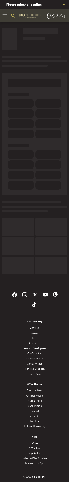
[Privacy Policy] (34, 374)
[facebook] (14, 295)
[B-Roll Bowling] (34, 400)
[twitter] (35, 295)
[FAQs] (34, 338)
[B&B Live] (34, 421)
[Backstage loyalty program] (55, 16)
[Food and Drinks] (34, 390)
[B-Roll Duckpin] (34, 406)
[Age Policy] (34, 453)
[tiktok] (35, 305)
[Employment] (34, 333)
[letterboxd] (55, 294)
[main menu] (4, 16)
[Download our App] (34, 463)
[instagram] (25, 295)
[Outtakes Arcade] (34, 395)
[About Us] (34, 328)
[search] (13, 16)
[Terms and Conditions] (34, 368)
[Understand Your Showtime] (34, 458)
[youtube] (45, 295)
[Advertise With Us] (34, 358)
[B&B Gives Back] (34, 353)
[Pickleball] (34, 411)
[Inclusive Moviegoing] (34, 426)
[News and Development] (34, 348)
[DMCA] (34, 443)
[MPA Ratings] (34, 448)
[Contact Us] (34, 343)
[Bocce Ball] (34, 416)
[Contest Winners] (34, 363)
